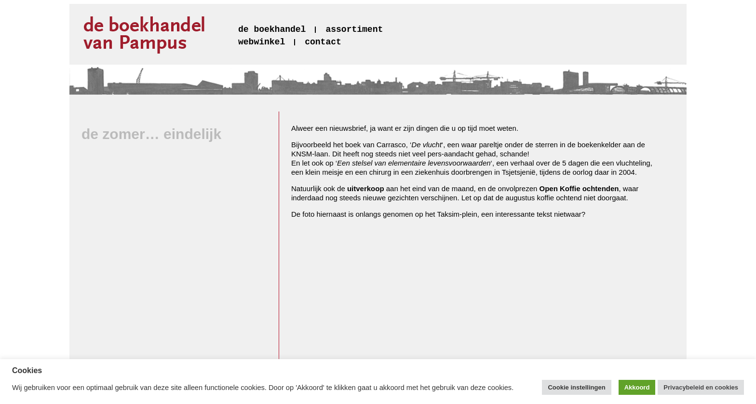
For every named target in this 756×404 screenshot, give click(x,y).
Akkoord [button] (637, 387)
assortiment (354, 29)
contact (323, 42)
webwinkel (261, 42)
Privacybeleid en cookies (700, 387)
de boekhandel (272, 29)
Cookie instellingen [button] (576, 387)
